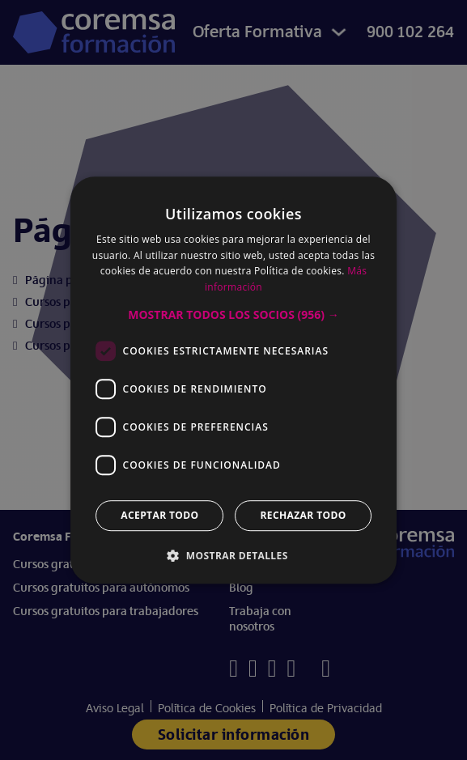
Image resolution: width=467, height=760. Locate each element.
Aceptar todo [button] (159, 515)
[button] (233, 315)
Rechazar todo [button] (303, 515)
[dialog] (233, 380)
